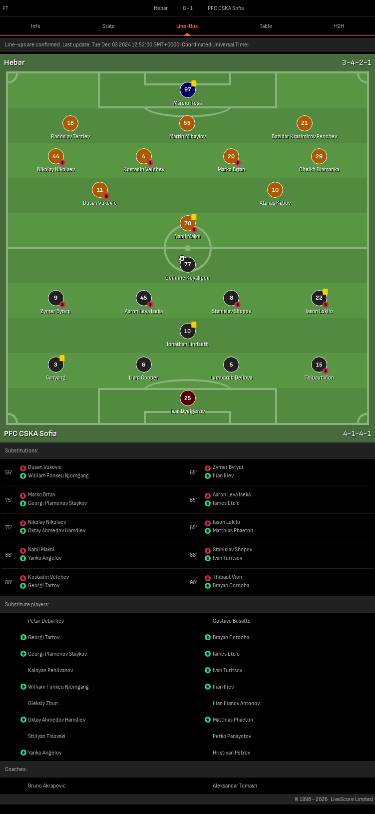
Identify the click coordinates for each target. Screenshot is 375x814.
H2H (339, 26)
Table (266, 26)
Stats (108, 26)
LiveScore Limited (352, 799)
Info (35, 26)
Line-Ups (187, 26)
